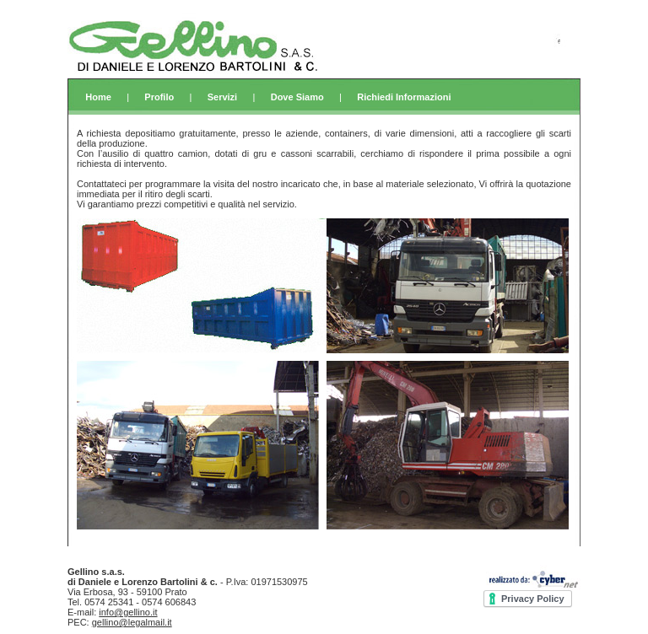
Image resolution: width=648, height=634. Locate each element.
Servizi (222, 97)
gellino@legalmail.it (132, 622)
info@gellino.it (128, 612)
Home (98, 97)
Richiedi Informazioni (404, 97)
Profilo (159, 97)
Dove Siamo (297, 97)
